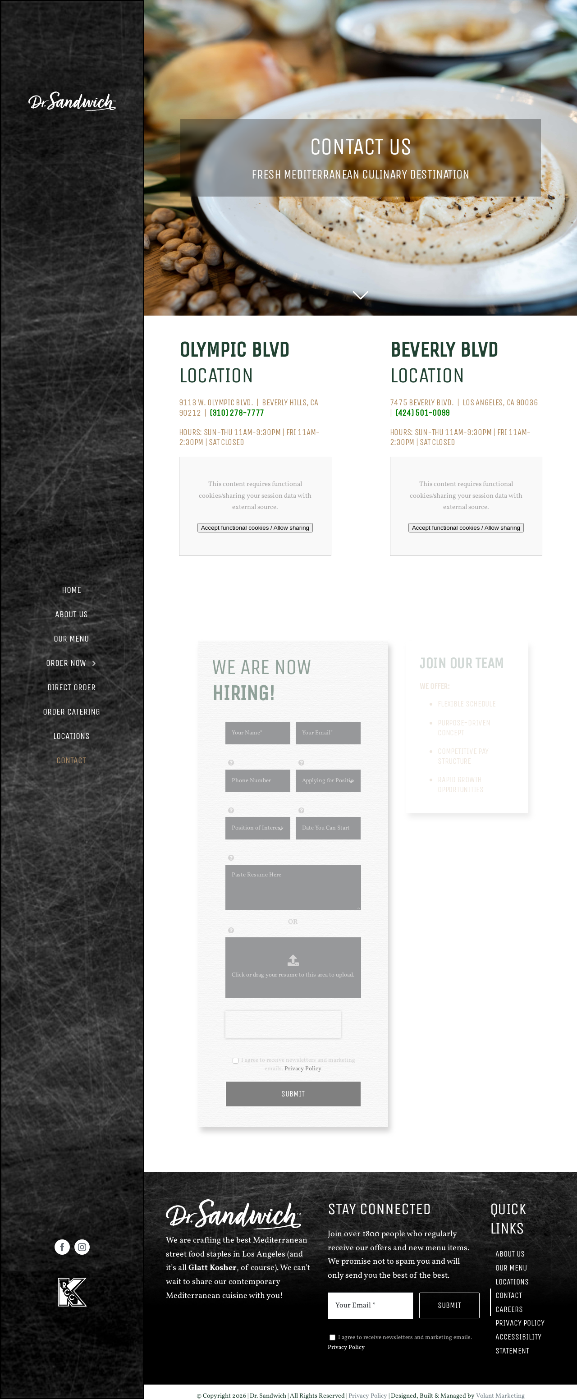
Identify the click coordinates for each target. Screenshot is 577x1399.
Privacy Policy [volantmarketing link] (302, 1072)
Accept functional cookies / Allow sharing (255, 527)
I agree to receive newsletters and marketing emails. (294, 1068)
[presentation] (283, 1027)
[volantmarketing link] (72, 95)
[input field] (257, 736)
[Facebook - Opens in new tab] (62, 1247)
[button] (72, 590)
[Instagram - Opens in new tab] (82, 1247)
